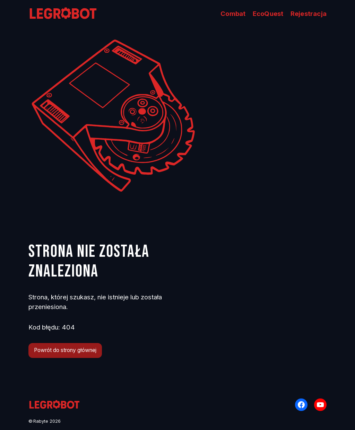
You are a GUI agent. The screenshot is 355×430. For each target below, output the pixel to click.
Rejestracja (309, 13)
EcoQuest (268, 13)
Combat (232, 13)
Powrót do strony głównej (65, 350)
